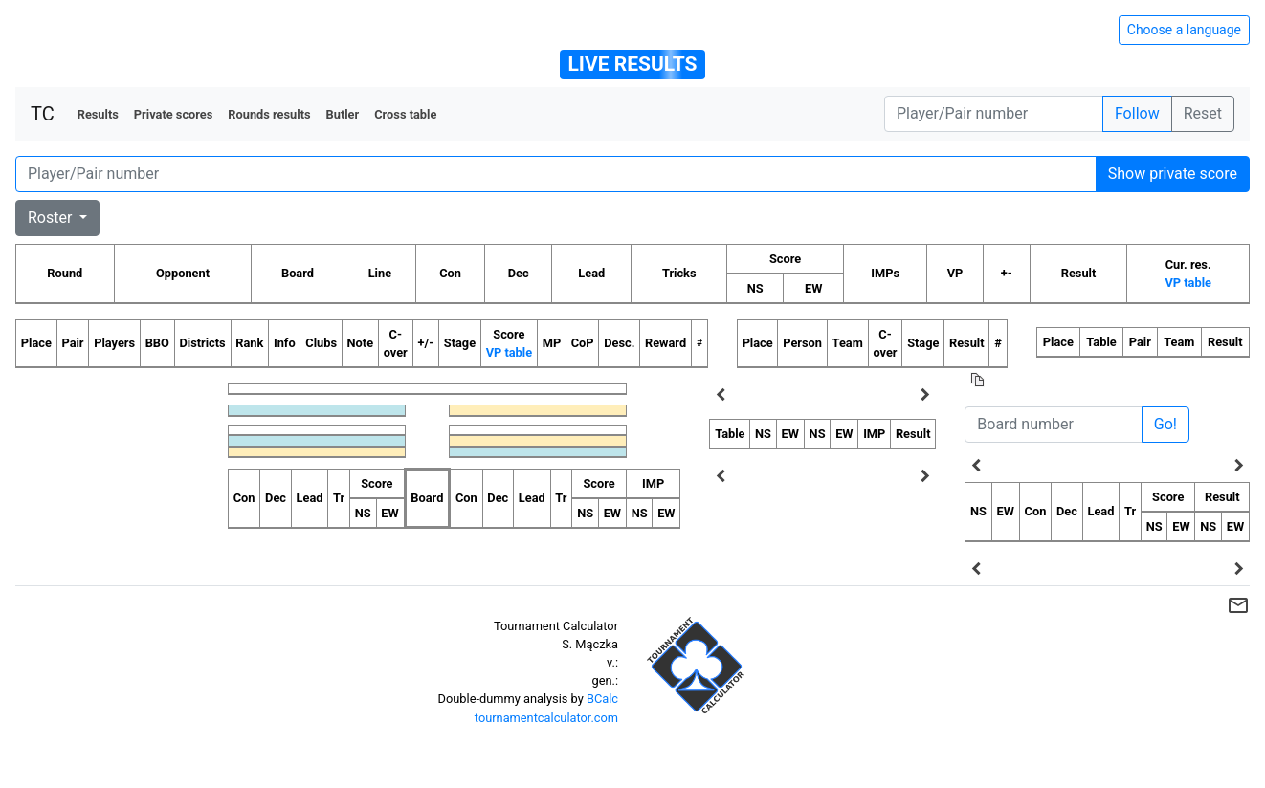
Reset (1203, 113)
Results (98, 114)
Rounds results (269, 114)
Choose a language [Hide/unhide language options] (1184, 29)
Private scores (173, 114)
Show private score (1172, 173)
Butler (343, 114)
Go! (1165, 424)
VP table (1187, 282)
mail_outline (1238, 605)
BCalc (602, 698)
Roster (52, 217)
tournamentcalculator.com (546, 718)
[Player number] (993, 114)
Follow (1137, 113)
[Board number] (1053, 424)
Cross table (405, 114)
